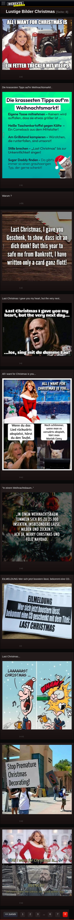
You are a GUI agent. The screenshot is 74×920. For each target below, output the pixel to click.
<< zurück (10, 914)
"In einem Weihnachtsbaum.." (18, 487)
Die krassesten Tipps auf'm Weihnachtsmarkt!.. (27, 87)
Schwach (14, 77)
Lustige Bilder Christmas (30, 11)
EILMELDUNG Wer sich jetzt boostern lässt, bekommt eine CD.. (36, 579)
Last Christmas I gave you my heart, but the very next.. (31, 298)
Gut (5, 77)
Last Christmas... (11, 656)
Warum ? (7, 195)
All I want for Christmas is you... (19, 374)
